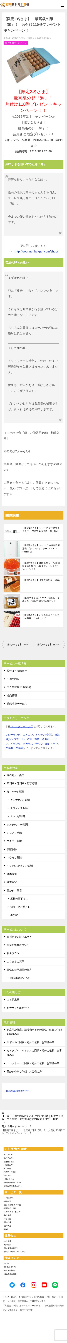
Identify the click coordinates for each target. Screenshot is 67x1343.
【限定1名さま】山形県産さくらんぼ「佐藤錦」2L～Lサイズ (40, 617)
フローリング (12, 734)
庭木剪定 (12, 882)
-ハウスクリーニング (12, 1212)
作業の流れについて (18, 944)
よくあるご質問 (15, 961)
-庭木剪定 (7, 1226)
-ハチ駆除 (7, 1219)
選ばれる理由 (9, 1162)
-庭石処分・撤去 (10, 1208)
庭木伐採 (12, 873)
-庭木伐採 (7, 1222)
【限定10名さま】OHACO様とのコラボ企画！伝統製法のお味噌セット (41, 599)
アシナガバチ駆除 (20, 799)
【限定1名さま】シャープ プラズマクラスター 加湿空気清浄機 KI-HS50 (41, 529)
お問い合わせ (9, 1179)
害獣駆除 (12, 849)
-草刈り (6, 1229)
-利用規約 (7, 1245)
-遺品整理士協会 (10, 1274)
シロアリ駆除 (14, 832)
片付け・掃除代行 (17, 670)
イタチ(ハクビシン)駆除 (20, 865)
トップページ (9, 1155)
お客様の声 (8, 1165)
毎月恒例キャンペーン (16, 43)
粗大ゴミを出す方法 (18, 1007)
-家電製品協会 (9, 1270)
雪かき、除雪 (14, 890)
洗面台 (45, 739)
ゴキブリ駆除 (14, 840)
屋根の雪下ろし (19, 898)
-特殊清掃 (7, 1215)
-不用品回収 (8, 1198)
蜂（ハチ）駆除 (15, 791)
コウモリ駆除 (14, 857)
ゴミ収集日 (13, 999)
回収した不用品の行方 (19, 969)
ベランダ (15, 743)
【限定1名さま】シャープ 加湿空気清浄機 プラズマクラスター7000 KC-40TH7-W (41, 548)
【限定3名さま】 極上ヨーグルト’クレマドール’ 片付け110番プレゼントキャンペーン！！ (50, 644)
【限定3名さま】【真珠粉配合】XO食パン (41, 582)
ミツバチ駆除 (17, 816)
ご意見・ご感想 (10, 1172)
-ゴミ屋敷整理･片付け (12, 1205)
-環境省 (6, 1263)
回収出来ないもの (20, 977)
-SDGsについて (10, 1267)
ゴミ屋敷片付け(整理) (19, 687)
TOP (32, 1117)
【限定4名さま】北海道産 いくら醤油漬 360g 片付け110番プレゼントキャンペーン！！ (41, 566)
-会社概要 (7, 1241)
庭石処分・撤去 (15, 775)
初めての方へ (9, 1158)
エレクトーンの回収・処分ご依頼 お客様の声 (33, 1063)
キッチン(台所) (43, 734)
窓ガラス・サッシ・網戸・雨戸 (40, 743)
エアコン (28, 734)
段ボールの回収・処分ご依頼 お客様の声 (30, 1042)
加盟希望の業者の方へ (17, 1091)
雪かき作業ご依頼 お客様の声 (24, 1071)
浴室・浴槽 (33, 739)
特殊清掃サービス (17, 703)
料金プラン (13, 953)
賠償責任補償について (12, 1182)
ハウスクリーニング (21, 726)
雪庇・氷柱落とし (20, 906)
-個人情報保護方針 (11, 1248)
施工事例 (7, 1169)
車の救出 (15, 915)
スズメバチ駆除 (19, 808)
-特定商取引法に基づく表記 (15, 1252)
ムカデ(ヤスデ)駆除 (17, 824)
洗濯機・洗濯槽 (14, 748)
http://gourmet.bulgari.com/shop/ (36, 251)
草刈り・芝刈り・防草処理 (22, 783)
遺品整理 (12, 695)
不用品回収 (13, 678)
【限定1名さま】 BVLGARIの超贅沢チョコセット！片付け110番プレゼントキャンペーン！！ (19, 644)
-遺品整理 (7, 1201)
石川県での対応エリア (19, 936)
